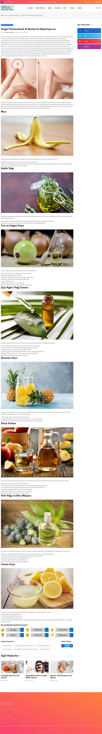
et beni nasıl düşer (6, 649)
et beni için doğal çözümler (43, 645)
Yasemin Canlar (9, 32)
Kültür (65, 8)
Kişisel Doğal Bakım (14, 15)
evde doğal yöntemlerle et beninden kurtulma (25, 649)
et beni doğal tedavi (7, 645)
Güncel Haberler (40, 8)
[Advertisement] (89, 76)
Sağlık (49, 8)
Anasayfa (30, 8)
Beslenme (58, 8)
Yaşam (72, 8)
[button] (68, 655)
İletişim (80, 8)
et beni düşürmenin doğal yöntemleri (24, 645)
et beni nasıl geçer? (45, 649)
